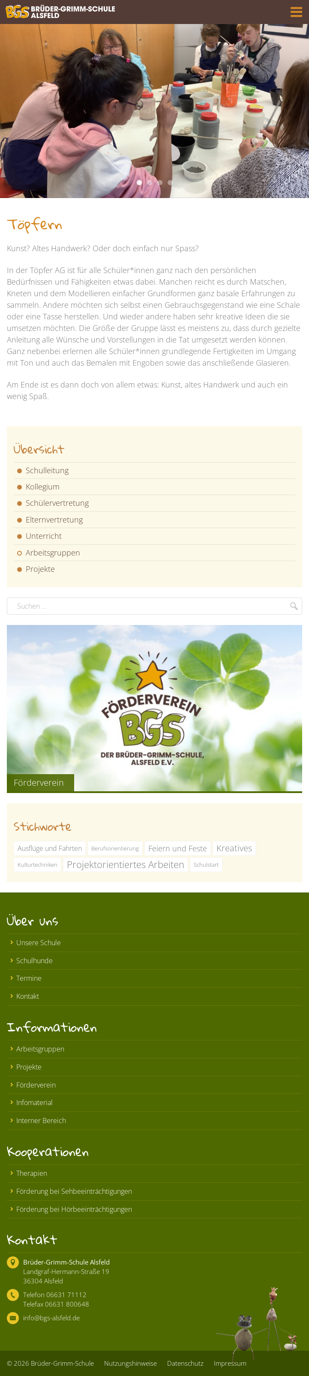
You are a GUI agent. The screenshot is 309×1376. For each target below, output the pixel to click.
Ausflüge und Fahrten (50, 848)
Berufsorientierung (115, 848)
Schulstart (206, 864)
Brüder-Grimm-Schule (62, 1363)
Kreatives (234, 848)
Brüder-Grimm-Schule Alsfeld (66, 1262)
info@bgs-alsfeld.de (51, 1317)
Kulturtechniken (37, 864)
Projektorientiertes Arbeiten (125, 864)
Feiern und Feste (177, 848)
